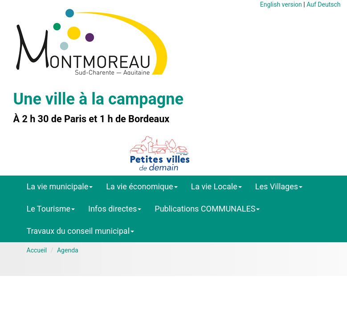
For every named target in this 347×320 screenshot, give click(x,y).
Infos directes (114, 208)
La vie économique (141, 186)
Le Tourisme (51, 208)
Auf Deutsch (323, 4)
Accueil (37, 250)
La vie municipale (60, 186)
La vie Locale (216, 186)
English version (281, 4)
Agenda (67, 250)
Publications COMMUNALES (207, 208)
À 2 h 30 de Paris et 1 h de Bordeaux (91, 119)
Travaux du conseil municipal (81, 231)
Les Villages (278, 186)
